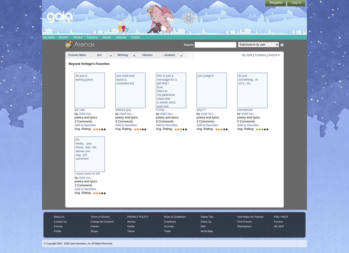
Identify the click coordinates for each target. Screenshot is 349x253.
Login (296, 3)
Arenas (131, 221)
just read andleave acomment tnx (125, 79)
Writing (123, 55)
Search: (189, 44)
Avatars (169, 55)
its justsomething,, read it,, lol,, (248, 79)
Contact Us (60, 221)
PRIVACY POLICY (137, 216)
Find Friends (244, 221)
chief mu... (86, 113)
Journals (169, 226)
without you (123, 110)
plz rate (80, 110)
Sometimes (245, 110)
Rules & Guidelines (175, 216)
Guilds (131, 226)
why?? (201, 110)
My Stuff (247, 55)
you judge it (206, 75)
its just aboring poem (84, 77)
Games (121, 37)
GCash (63, 37)
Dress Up (206, 221)
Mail (203, 226)
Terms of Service (100, 216)
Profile (57, 231)
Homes (147, 55)
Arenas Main (77, 55)
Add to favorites (85, 125)
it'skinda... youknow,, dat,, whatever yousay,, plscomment (86, 149)
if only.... (161, 110)
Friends (58, 226)
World (106, 37)
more (110, 55)
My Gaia (49, 37)
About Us (59, 216)
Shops (77, 37)
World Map (207, 231)
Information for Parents (250, 216)
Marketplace (244, 226)
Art (99, 55)
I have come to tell (87, 173)
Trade (167, 231)
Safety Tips (207, 216)
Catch (135, 37)
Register (276, 3)
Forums (92, 37)
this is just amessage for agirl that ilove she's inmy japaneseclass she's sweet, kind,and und (167, 91)
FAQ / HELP (281, 216)
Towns (131, 231)
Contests (260, 55)
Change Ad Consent (102, 221)
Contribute (170, 221)
